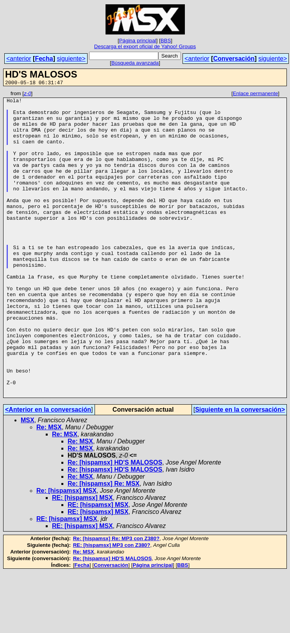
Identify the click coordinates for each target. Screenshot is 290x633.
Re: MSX (49, 488)
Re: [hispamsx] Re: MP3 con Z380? (116, 599)
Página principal (137, 40)
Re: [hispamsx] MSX (66, 551)
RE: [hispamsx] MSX (82, 558)
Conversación (233, 58)
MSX (27, 481)
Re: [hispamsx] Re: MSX (104, 544)
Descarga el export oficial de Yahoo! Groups (145, 46)
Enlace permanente (255, 95)
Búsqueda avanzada (135, 63)
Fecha (44, 58)
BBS (166, 40)
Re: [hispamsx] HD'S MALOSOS (115, 523)
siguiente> (71, 58)
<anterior (18, 58)
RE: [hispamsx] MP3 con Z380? (111, 606)
